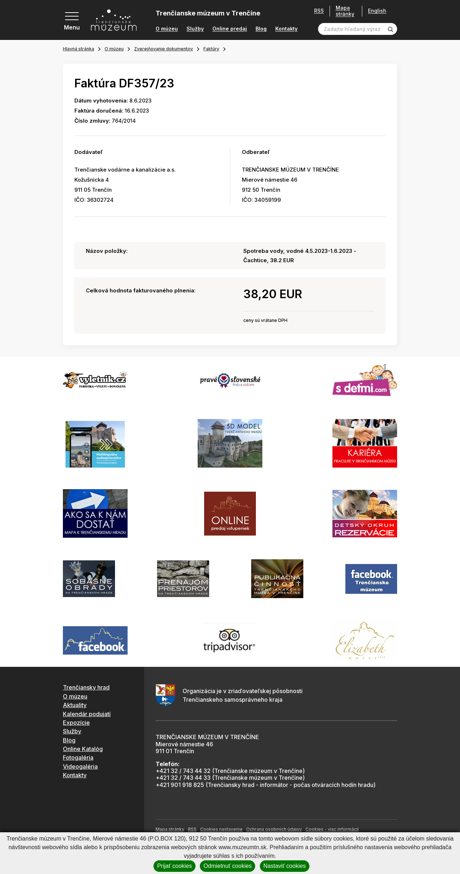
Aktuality (75, 705)
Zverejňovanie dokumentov (163, 48)
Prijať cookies (174, 866)
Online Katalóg (83, 748)
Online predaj (229, 29)
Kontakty (286, 29)
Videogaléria (80, 766)
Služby (195, 29)
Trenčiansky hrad (86, 687)
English (377, 11)
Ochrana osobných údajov (274, 829)
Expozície (76, 722)
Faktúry (211, 48)
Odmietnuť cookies (227, 866)
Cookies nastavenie (221, 829)
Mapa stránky (345, 11)
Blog (261, 29)
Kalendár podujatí (87, 714)
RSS (319, 11)
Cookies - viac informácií (332, 829)
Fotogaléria (78, 757)
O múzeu (167, 29)
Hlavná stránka (78, 48)
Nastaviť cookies (284, 866)
